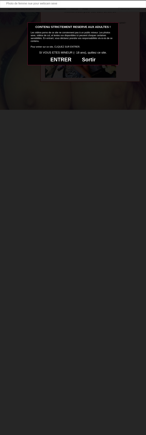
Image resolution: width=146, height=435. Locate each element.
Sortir (89, 60)
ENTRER (61, 60)
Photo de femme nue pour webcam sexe (31, 3)
